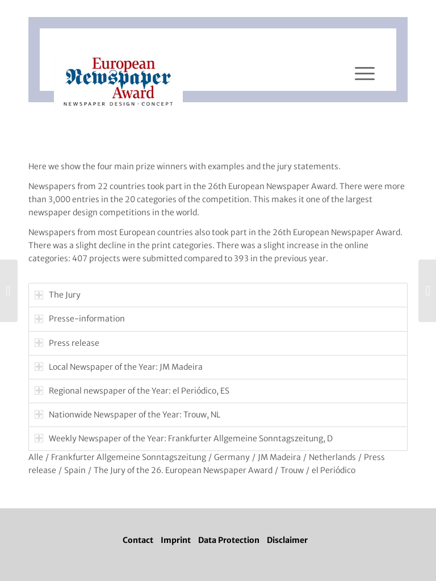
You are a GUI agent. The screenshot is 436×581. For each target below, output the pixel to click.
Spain (75, 470)
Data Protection (228, 540)
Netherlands (332, 457)
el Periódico (333, 470)
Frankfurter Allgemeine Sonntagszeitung (128, 457)
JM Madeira (279, 457)
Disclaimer (287, 540)
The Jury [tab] (58, 295)
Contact (138, 540)
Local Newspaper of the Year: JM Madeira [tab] (119, 367)
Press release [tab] (67, 343)
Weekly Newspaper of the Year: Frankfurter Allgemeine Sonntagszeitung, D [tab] (184, 438)
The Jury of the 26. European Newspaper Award (183, 470)
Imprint (176, 540)
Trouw (292, 470)
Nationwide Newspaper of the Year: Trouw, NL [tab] (127, 414)
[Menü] (364, 74)
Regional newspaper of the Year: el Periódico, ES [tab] (132, 391)
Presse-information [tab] (80, 319)
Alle (35, 457)
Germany (232, 457)
